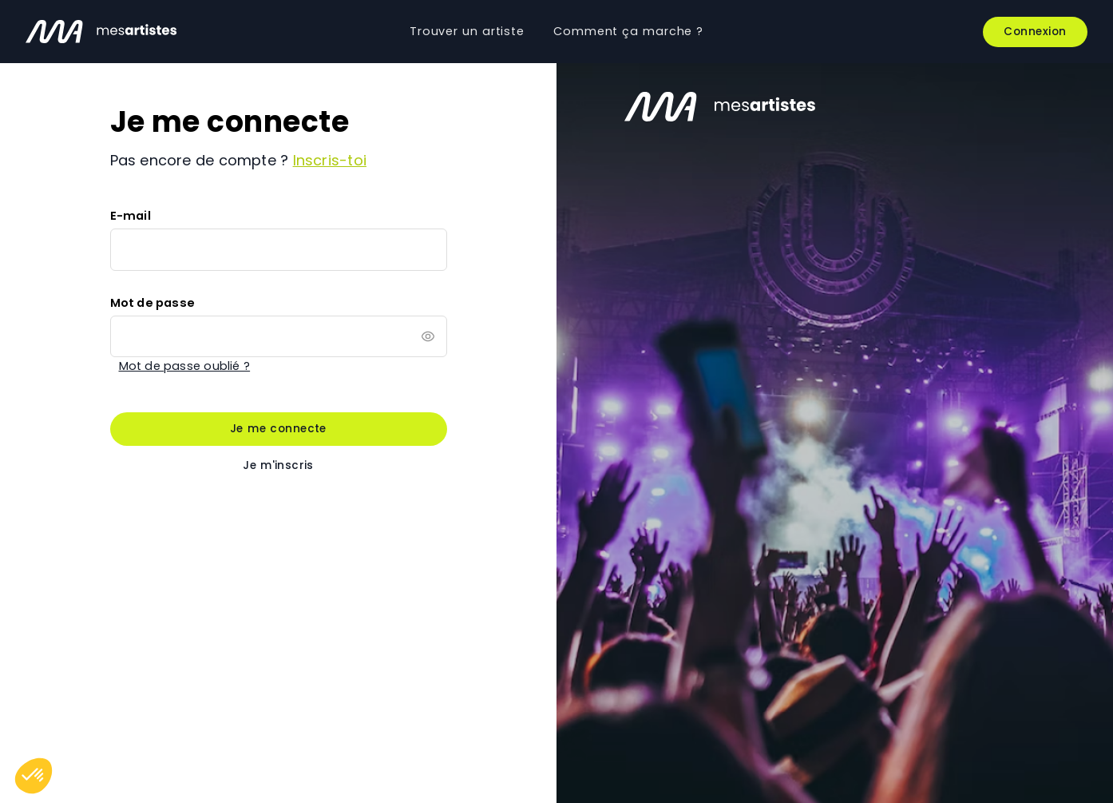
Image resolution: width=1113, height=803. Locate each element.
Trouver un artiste (467, 31)
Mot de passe (153, 303)
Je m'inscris (278, 465)
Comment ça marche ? (628, 31)
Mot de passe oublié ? (185, 366)
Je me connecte (278, 428)
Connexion (1035, 31)
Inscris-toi (329, 160)
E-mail (130, 216)
